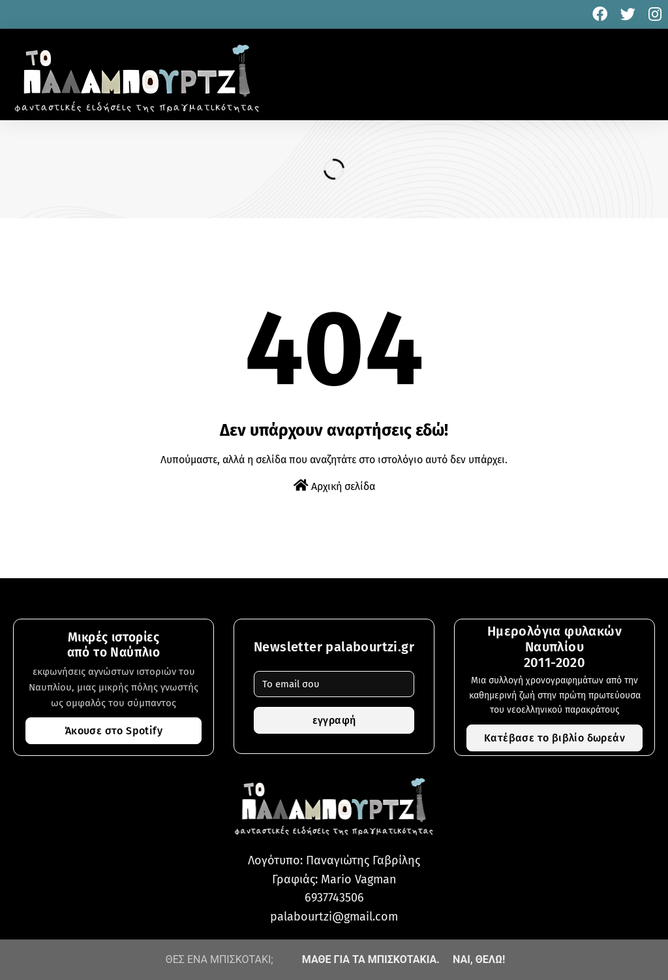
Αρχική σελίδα (334, 486)
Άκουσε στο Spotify (113, 731)
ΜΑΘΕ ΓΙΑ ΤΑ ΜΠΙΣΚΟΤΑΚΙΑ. (371, 959)
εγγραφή (334, 720)
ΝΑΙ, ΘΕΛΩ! (479, 959)
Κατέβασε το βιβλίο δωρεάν (554, 738)
